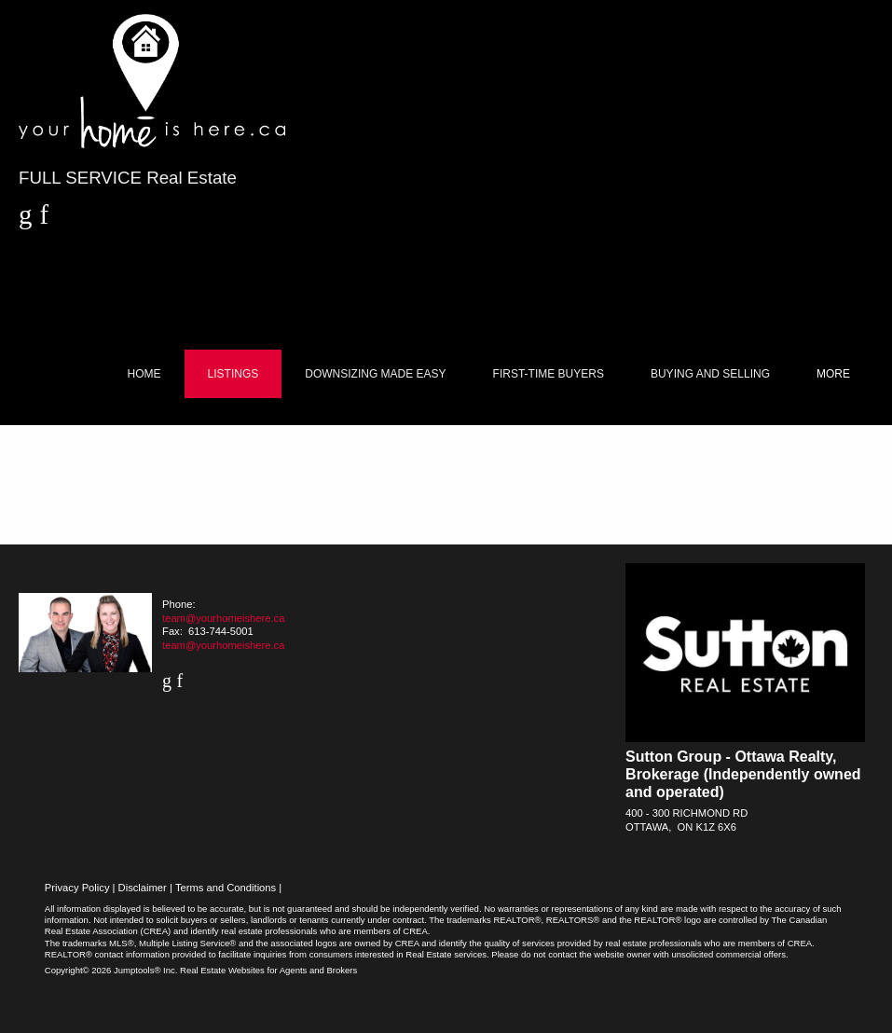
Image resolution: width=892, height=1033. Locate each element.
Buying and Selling (710, 373)
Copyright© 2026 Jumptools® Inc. (111, 970)
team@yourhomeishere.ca (223, 618)
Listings (233, 373)
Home (144, 373)
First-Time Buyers (548, 373)
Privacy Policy (77, 887)
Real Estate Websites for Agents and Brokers (268, 970)
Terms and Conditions (225, 887)
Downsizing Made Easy (375, 373)
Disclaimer (142, 887)
